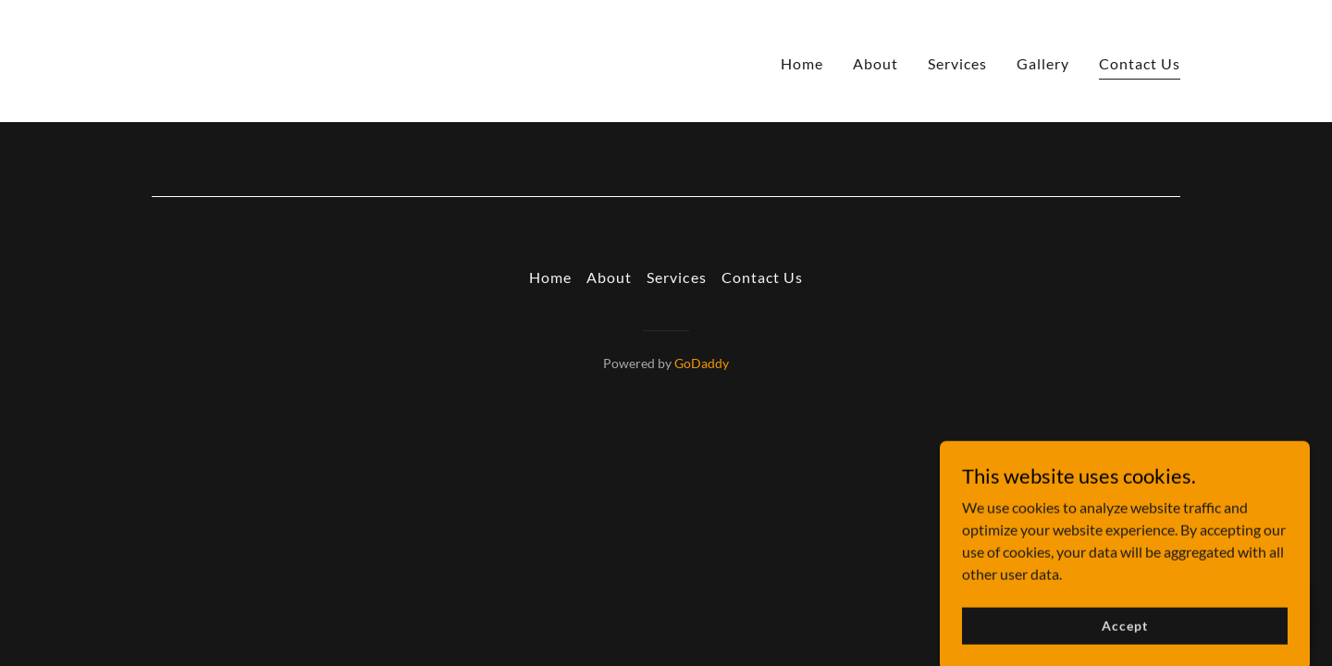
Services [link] (957, 63)
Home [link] (802, 63)
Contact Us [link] (1139, 63)
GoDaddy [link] (701, 363)
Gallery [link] (1043, 63)
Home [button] (550, 277)
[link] (207, 59)
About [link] (875, 63)
